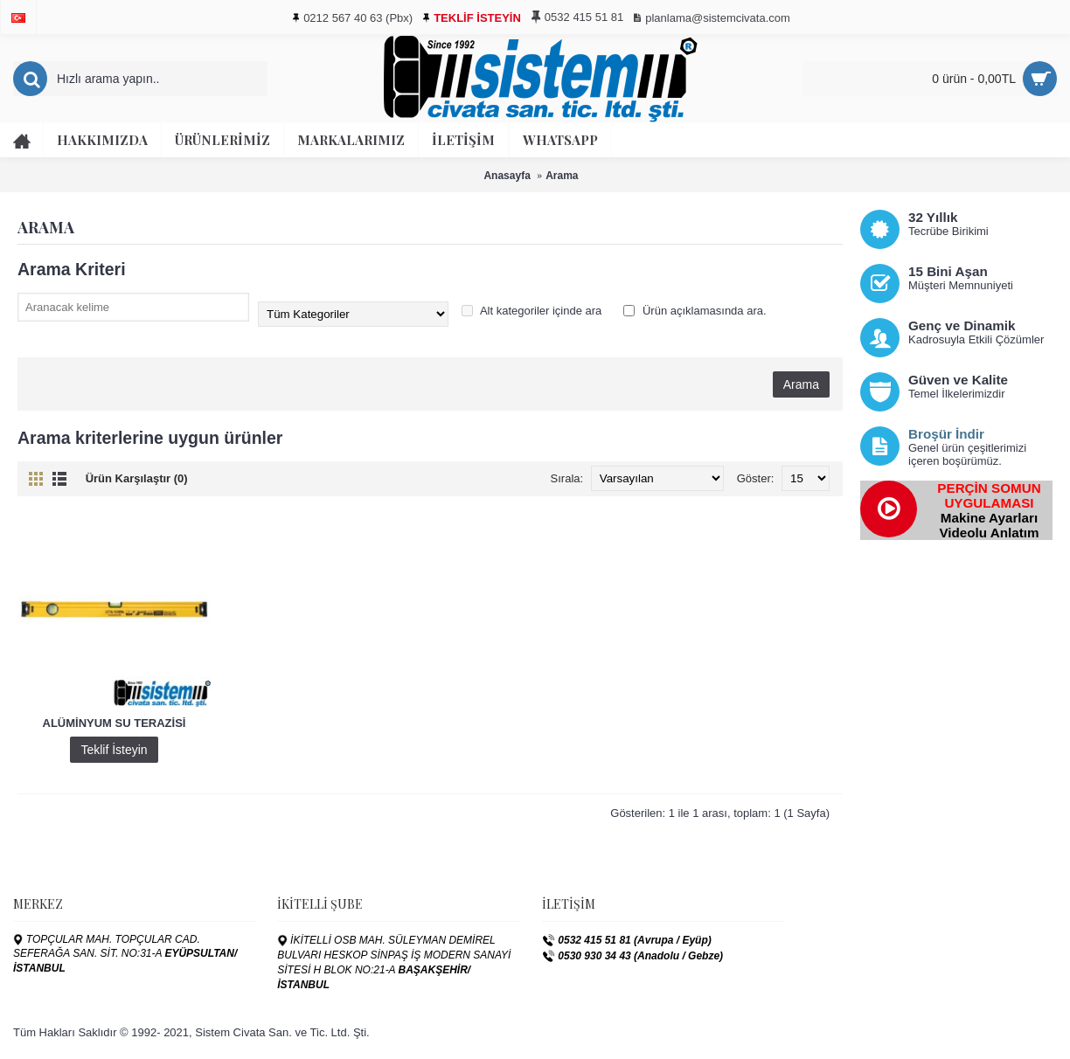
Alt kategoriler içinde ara (531, 310)
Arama (561, 176)
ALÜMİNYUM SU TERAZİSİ (114, 723)
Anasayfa (506, 176)
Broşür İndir (946, 433)
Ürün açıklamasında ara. (694, 310)
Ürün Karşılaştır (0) (137, 478)
